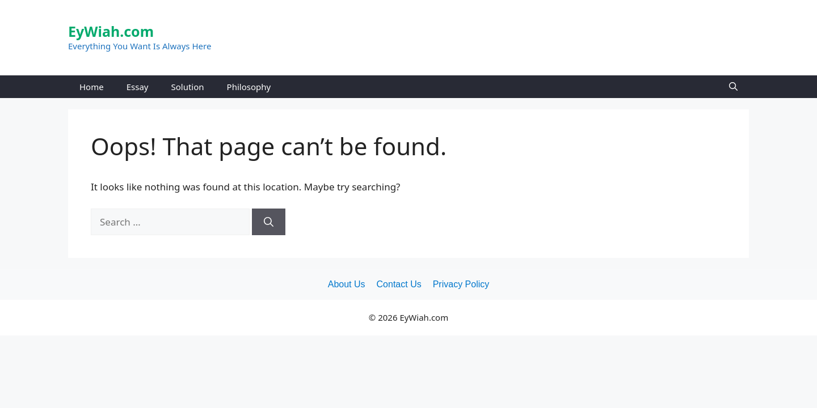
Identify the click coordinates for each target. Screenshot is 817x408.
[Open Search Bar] (733, 86)
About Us (346, 284)
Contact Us (399, 284)
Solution (187, 86)
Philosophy (249, 86)
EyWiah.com (111, 31)
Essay (138, 86)
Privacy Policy (461, 284)
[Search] (268, 222)
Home (91, 86)
